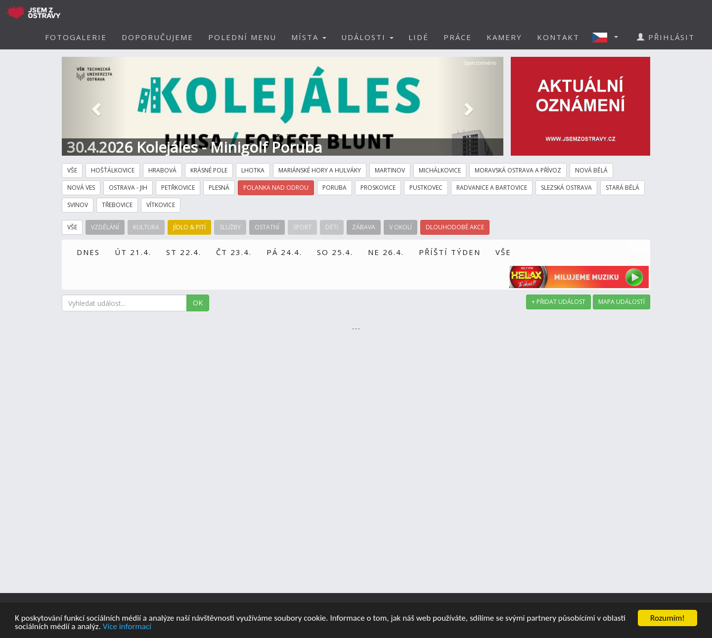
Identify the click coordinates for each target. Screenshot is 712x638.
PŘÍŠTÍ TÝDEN (450, 252)
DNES (88, 252)
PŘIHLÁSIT (666, 37)
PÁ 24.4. (284, 252)
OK (198, 302)
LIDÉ (418, 37)
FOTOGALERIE (76, 37)
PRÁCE (458, 37)
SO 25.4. (335, 252)
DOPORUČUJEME (157, 37)
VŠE (503, 252)
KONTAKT (558, 37)
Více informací (127, 627)
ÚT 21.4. (133, 252)
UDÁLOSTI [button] (367, 37)
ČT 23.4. (234, 252)
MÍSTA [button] (308, 37)
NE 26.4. (386, 252)
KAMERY (504, 37)
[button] (608, 37)
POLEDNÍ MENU (242, 37)
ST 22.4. (183, 252)
